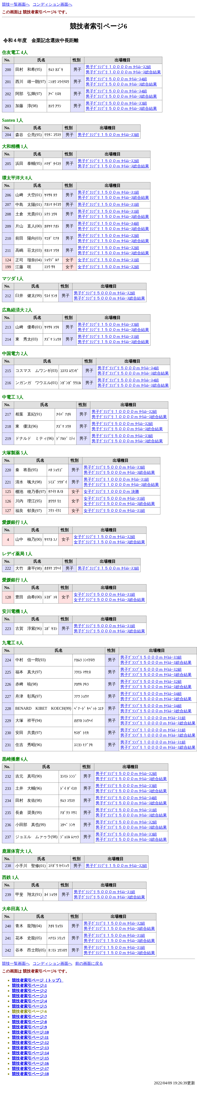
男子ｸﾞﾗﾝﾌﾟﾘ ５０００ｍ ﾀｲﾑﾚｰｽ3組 (116, 103)
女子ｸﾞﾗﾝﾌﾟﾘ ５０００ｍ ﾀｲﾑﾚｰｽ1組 (114, 498)
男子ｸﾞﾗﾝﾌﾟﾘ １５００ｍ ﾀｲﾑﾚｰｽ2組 (108, 161)
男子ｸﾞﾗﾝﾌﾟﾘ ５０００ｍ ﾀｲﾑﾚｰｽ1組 (104, 626)
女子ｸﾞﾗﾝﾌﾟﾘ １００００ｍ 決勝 (111, 491)
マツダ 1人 (12, 278)
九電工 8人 (12, 642)
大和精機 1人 (15, 146)
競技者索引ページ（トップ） (37, 980)
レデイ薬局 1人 (17, 553)
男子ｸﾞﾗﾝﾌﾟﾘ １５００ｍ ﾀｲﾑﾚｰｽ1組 (108, 192)
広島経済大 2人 (17, 310)
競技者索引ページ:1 (29, 985)
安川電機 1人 (15, 611)
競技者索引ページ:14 (30, 1053)
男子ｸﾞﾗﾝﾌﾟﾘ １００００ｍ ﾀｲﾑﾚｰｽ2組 (118, 67)
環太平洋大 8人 (17, 177)
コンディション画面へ (52, 4)
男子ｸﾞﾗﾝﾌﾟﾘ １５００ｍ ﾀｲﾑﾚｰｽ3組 (108, 135)
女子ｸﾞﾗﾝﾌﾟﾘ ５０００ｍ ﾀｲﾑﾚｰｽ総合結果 (119, 504)
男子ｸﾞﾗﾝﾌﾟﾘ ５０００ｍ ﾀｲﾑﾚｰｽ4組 (116, 79)
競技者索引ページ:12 (30, 1043)
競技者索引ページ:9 (29, 1027)
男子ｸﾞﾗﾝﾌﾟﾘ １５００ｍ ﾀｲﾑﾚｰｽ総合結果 (113, 166)
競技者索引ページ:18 (30, 1074)
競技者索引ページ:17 (30, 1069)
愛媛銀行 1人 (15, 522)
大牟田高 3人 (15, 908)
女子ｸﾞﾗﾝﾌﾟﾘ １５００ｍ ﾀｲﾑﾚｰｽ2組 (108, 267)
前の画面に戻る (89, 963)
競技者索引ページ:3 (29, 996)
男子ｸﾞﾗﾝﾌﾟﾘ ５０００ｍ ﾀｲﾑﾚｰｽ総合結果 (121, 84)
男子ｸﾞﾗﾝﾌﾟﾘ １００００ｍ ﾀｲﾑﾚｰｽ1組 (116, 479)
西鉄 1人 (10, 877)
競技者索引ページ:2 (29, 991)
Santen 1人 (12, 120)
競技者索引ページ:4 (29, 1001)
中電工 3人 (12, 397)
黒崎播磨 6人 (15, 759)
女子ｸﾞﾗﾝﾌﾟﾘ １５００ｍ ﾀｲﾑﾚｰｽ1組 (108, 260)
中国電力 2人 (15, 353)
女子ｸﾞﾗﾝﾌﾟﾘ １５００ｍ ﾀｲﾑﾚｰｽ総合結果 (109, 542)
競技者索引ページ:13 (30, 1048)
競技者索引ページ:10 (30, 1032)
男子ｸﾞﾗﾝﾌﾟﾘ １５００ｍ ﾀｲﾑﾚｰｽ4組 (108, 223)
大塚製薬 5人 (15, 452)
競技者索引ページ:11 (30, 1037)
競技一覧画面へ (16, 4)
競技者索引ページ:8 (29, 1022)
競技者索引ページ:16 (30, 1063)
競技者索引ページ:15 (30, 1058)
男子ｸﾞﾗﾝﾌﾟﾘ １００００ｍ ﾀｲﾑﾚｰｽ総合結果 (123, 72)
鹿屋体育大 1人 (17, 851)
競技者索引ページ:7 (29, 1017)
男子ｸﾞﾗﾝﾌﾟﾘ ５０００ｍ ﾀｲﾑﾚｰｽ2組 (104, 293)
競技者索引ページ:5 (29, 1006)
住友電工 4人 (15, 52)
